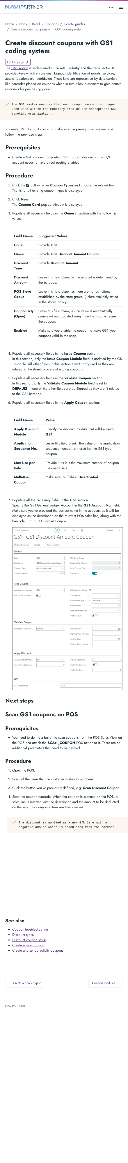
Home (9, 24)
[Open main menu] (120, 7)
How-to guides (74, 24)
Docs (23, 24)
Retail (36, 24)
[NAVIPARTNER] (24, 7)
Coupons (52, 24)
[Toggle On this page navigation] (18, 62)
